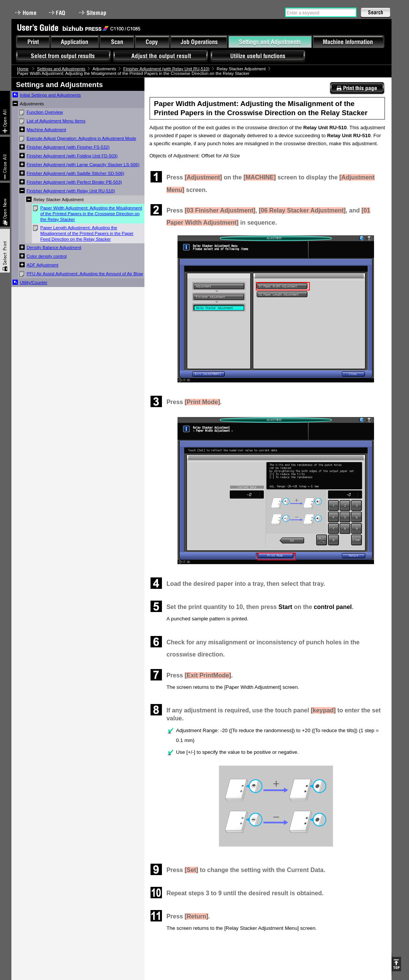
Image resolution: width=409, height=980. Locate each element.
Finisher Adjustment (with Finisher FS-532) (68, 147)
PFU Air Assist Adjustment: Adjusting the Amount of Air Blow (85, 273)
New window (5, 205)
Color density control (47, 256)
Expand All (5, 113)
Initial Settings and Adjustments (50, 95)
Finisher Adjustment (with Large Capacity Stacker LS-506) (83, 164)
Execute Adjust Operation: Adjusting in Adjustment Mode (81, 138)
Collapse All (5, 159)
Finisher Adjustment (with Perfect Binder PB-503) (74, 182)
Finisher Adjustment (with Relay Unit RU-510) (166, 69)
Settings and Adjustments (61, 69)
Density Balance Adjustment (54, 247)
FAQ (57, 13)
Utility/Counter (34, 282)
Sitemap (93, 13)
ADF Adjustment (42, 265)
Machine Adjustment (46, 129)
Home (25, 13)
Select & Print (5, 251)
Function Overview (45, 112)
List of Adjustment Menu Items (56, 121)
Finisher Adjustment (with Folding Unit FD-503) (72, 156)
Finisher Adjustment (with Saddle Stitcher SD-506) (75, 173)
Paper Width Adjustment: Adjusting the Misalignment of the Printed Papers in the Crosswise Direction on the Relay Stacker (91, 214)
